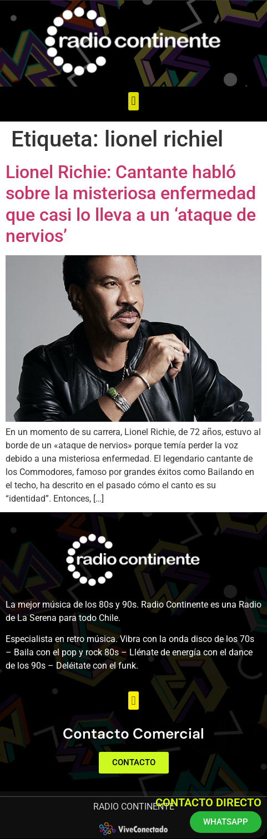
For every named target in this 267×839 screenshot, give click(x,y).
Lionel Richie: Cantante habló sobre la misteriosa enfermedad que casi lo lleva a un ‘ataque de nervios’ (131, 203)
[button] (133, 101)
